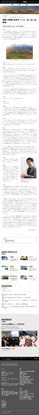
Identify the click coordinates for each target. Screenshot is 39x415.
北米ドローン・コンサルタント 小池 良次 (27, 393)
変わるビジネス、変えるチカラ (25, 380)
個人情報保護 (7, 359)
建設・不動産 (15, 393)
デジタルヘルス (4, 380)
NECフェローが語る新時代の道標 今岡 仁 (27, 396)
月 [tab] (9, 290)
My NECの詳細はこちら (6, 350)
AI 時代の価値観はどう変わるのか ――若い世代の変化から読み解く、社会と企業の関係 (14, 260)
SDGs (9, 378)
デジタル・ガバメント (14, 378)
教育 (7, 392)
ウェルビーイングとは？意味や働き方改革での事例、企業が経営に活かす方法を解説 (20, 307)
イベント (34, 4)
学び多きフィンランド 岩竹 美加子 (26, 398)
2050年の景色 (22, 384)
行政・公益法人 (11, 392)
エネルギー (13, 391)
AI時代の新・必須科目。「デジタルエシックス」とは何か (33, 260)
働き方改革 (3, 383)
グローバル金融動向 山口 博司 (25, 397)
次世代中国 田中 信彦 (23, 392)
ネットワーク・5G (10, 372)
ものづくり (8, 383)
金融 (2, 391)
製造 (4, 391)
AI (5, 372)
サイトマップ (4, 402)
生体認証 (3, 372)
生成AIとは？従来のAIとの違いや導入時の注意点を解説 (15, 294)
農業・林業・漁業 (5, 393)
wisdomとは (4, 401)
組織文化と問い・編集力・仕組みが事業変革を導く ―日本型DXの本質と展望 (14, 269)
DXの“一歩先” (22, 375)
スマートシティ (4, 378)
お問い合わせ (4, 406)
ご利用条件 (3, 405)
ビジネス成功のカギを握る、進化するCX (27, 379)
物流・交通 (8, 391)
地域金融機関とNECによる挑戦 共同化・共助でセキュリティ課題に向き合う (14, 279)
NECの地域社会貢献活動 (9, 240)
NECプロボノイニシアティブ (10, 241)
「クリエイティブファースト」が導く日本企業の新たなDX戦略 (33, 279)
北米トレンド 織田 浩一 (24, 390)
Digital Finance (13, 276)
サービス (3, 395)
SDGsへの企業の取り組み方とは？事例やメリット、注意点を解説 (17, 297)
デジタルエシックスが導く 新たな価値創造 (27, 371)
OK (35, 358)
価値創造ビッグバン (23, 372)
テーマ (5, 4)
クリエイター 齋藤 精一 (24, 394)
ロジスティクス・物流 (14, 383)
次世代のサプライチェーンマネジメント (26, 383)
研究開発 (6, 395)
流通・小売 (3, 392)
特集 (19, 4)
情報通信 (16, 392)
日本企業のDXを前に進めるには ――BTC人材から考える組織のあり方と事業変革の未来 (33, 269)
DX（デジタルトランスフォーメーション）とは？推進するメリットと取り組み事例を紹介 (20, 301)
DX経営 (11, 266)
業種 (12, 4)
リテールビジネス (5, 384)
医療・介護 (10, 393)
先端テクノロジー (5, 375)
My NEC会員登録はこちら (8, 348)
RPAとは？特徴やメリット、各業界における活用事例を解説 (16, 304)
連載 (27, 4)
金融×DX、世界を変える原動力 (25, 376)
